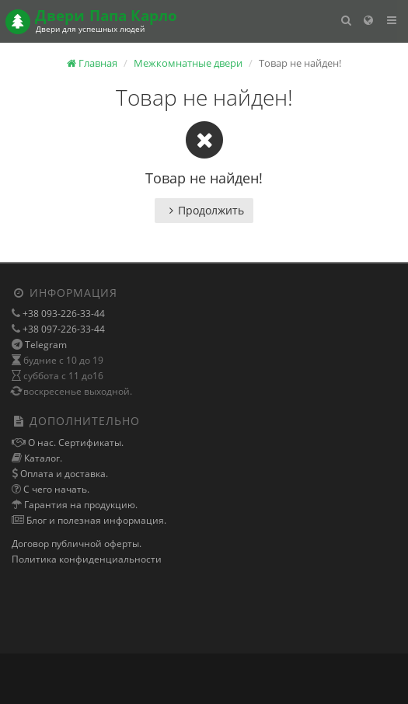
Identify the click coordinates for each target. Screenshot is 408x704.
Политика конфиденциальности (87, 559)
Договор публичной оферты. (76, 543)
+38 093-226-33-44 (62, 313)
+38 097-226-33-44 (62, 329)
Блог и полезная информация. (95, 520)
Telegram (46, 344)
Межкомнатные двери (188, 63)
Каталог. (42, 458)
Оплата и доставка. (63, 473)
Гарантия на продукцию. (80, 504)
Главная (92, 63)
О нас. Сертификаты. (75, 442)
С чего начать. (55, 489)
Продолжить (204, 210)
